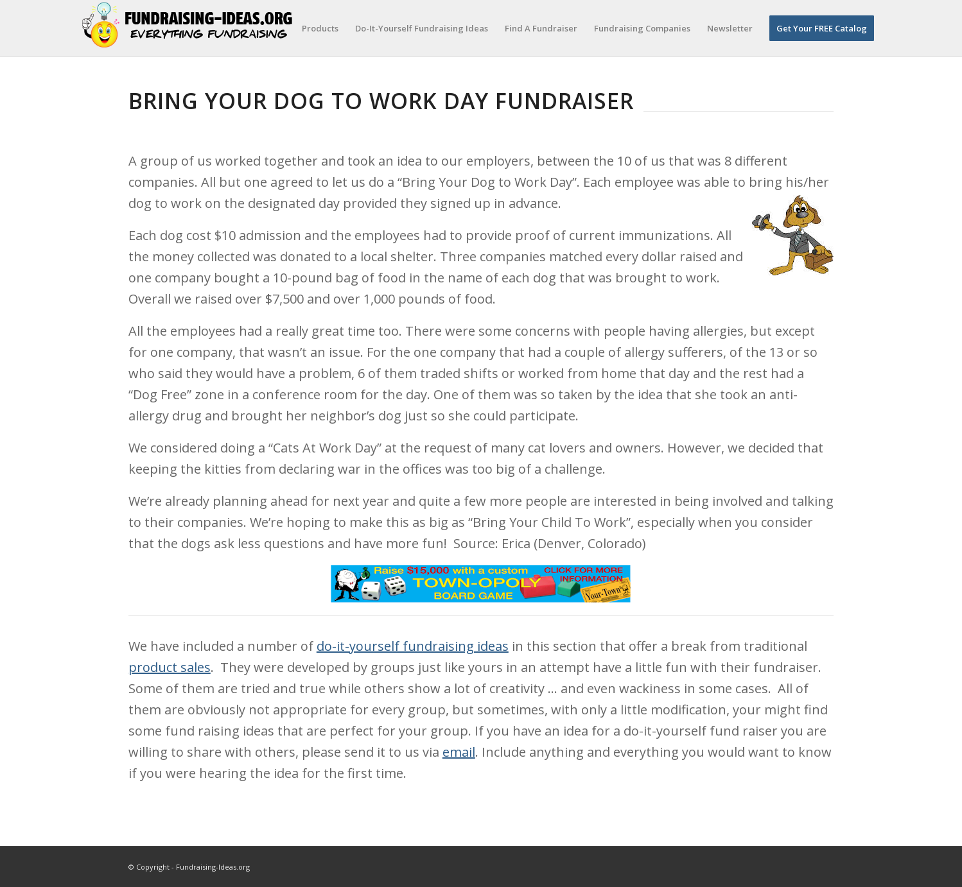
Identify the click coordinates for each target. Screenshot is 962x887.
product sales (169, 667)
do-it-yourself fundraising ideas (413, 646)
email (458, 752)
